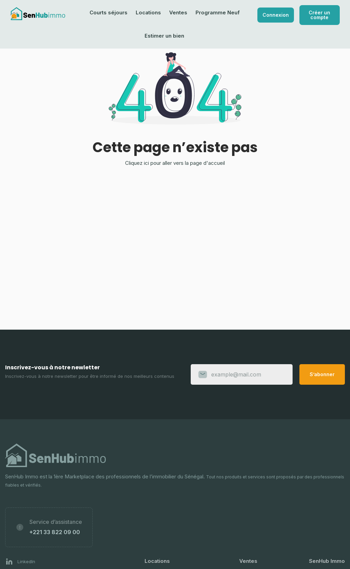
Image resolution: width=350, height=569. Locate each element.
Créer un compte (319, 15)
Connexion (275, 15)
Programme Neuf (218, 12)
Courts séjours (108, 12)
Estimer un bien (164, 35)
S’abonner (322, 374)
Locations (148, 12)
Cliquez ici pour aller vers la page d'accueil (175, 163)
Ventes (178, 12)
